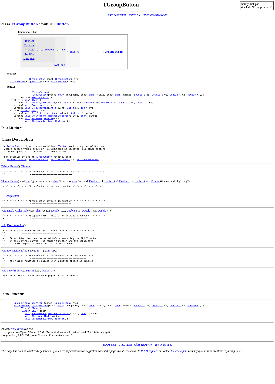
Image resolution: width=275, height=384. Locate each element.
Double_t (139, 102)
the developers (179, 380)
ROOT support (149, 380)
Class (35, 108)
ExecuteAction (40, 115)
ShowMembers (39, 127)
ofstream (56, 124)
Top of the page (163, 374)
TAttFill (29, 51)
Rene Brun (17, 358)
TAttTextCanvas (60, 175)
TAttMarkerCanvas (88, 175)
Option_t (76, 124)
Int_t (52, 118)
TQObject (29, 61)
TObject (30, 41)
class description (117, 14)
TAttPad (30, 56)
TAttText (59, 68)
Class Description (17, 152)
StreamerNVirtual (42, 134)
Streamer (37, 130)
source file (135, 14)
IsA (34, 121)
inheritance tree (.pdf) (155, 14)
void (27, 112)
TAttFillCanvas (16, 175)
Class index (125, 374)
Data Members (11, 141)
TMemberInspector (59, 127)
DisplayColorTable (43, 112)
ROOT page (109, 374)
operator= (35, 86)
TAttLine (29, 46)
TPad (62, 51)
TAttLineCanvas (38, 175)
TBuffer (48, 130)
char (60, 102)
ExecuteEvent (40, 118)
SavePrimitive (40, 124)
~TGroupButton (40, 105)
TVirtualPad (47, 51)
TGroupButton (24, 24)
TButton (61, 24)
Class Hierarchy (143, 374)
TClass (25, 108)
